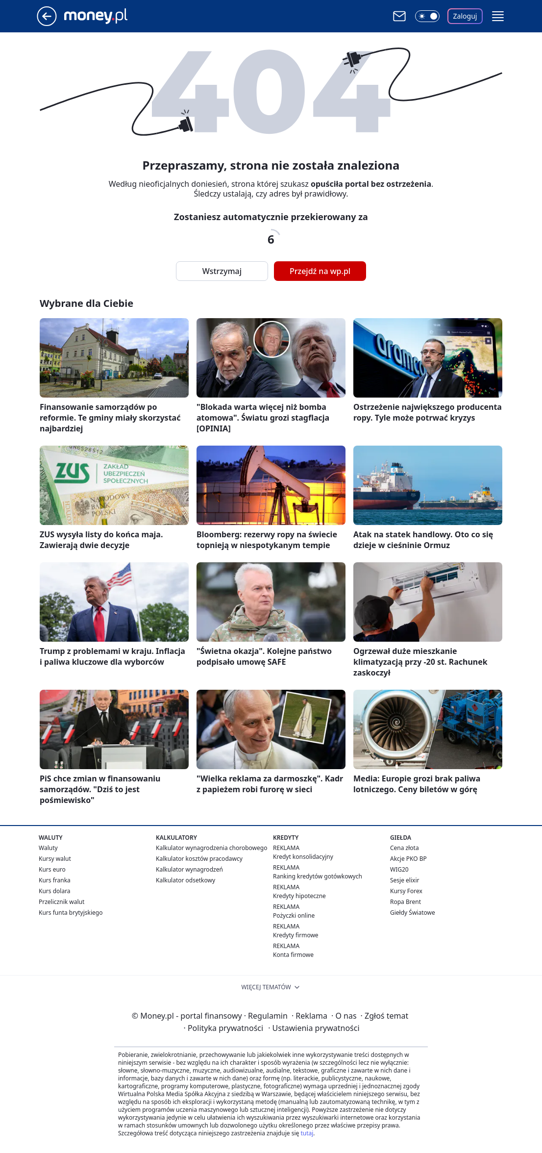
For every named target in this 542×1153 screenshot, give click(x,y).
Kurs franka (55, 880)
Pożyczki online (294, 915)
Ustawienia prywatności (313, 1028)
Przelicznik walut (61, 902)
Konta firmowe (293, 955)
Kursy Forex (406, 891)
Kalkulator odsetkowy (185, 880)
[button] (498, 16)
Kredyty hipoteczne (299, 896)
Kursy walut (55, 858)
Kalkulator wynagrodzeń (189, 869)
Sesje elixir (404, 880)
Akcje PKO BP (408, 858)
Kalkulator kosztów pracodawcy (199, 858)
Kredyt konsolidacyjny (303, 856)
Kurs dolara (55, 891)
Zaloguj (465, 16)
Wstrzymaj (222, 271)
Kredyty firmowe (296, 935)
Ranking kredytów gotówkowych (317, 876)
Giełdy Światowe (412, 912)
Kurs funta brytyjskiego (70, 912)
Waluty (48, 848)
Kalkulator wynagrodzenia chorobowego (211, 848)
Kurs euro (52, 869)
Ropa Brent (405, 902)
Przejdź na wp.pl (320, 271)
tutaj (306, 1133)
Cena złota (404, 848)
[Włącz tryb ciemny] (427, 16)
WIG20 (399, 869)
